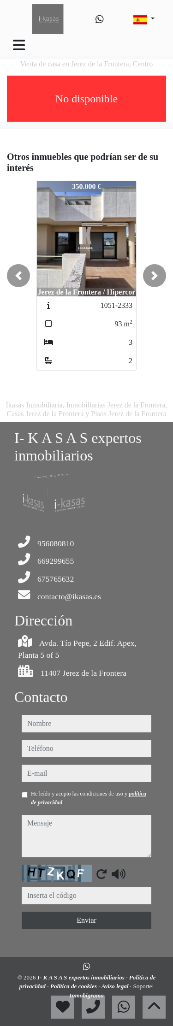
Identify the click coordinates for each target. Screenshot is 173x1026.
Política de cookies (74, 986)
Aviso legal (115, 986)
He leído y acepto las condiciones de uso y (88, 797)
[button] (18, 275)
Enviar (86, 920)
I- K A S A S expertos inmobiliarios (81, 977)
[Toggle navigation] (18, 45)
